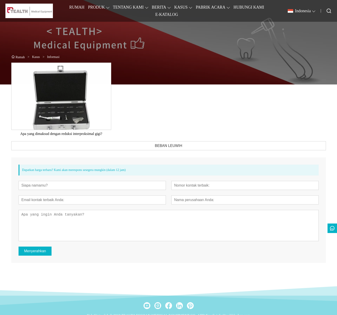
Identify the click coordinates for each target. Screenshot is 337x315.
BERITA (159, 7)
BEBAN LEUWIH (168, 151)
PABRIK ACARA (210, 7)
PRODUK (96, 7)
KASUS (181, 7)
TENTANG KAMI (128, 7)
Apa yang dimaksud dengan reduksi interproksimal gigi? (61, 139)
